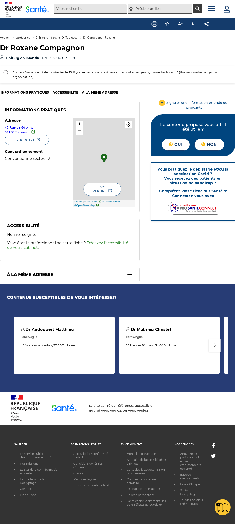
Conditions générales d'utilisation (88, 465)
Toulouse (71, 37)
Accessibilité (65, 92)
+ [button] (79, 124)
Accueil (5, 37)
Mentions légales (84, 479)
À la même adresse (100, 92)
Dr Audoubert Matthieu (47, 329)
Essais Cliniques (191, 484)
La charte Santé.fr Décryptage (32, 481)
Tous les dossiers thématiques (191, 501)
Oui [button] (175, 144)
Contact (25, 489)
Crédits (78, 473)
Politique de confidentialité (92, 485)
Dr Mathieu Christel (148, 329)
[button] (128, 124)
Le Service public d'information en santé (35, 455)
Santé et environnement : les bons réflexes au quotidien (146, 502)
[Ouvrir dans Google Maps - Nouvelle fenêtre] (37, 129)
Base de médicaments (189, 476)
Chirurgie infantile (48, 37)
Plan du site (28, 495)
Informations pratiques (25, 92)
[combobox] (90, 9)
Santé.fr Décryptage (188, 492)
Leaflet (78, 201)
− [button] (79, 131)
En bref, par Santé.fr (140, 495)
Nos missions (29, 463)
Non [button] (209, 144)
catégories (23, 37)
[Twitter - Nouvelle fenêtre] (213, 457)
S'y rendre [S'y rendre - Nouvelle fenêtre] (24, 140)
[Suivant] (215, 345)
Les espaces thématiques (144, 489)
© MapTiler (90, 201)
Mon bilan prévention (141, 453)
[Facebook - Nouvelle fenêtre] (213, 447)
